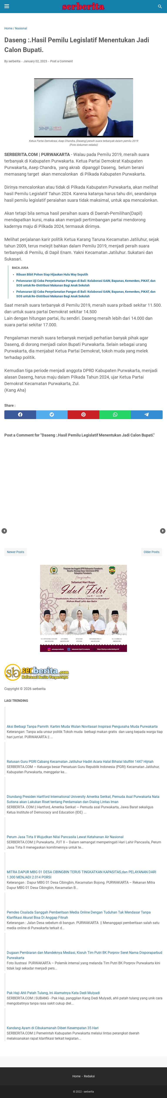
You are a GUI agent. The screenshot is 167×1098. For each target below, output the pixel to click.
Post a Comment (61, 61)
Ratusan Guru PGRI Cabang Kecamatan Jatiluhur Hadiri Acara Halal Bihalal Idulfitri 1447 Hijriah (80, 762)
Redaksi (89, 1076)
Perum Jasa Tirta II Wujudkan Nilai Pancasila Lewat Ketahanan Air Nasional (65, 837)
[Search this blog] (160, 6)
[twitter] (52, 414)
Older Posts (151, 552)
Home (76, 1076)
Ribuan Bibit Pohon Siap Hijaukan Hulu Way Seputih (52, 274)
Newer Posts (15, 552)
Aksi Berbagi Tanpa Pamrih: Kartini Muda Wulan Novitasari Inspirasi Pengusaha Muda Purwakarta (82, 726)
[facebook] (20, 414)
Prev (4, 531)
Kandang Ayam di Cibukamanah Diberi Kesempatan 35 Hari (53, 1028)
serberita (89, 1091)
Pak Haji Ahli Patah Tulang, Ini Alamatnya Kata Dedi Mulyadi (53, 993)
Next (162, 531)
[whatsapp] (115, 414)
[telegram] (147, 414)
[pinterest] (83, 414)
